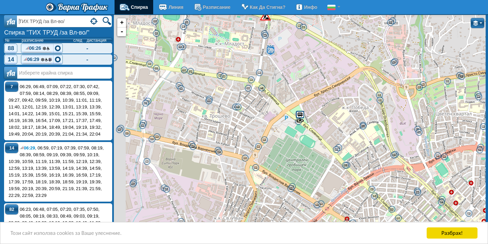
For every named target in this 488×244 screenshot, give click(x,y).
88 (11, 48)
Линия (171, 7)
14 (11, 59)
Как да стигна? (263, 7)
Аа (10, 73)
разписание (212, 7)
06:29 (37, 60)
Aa (10, 21)
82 (11, 209)
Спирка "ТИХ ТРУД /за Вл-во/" (46, 32)
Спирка (134, 7)
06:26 (37, 49)
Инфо (306, 7)
